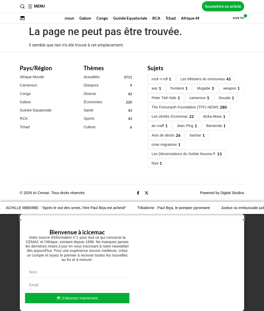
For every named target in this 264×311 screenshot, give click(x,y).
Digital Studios (232, 193)
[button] (132, 217)
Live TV (238, 18)
